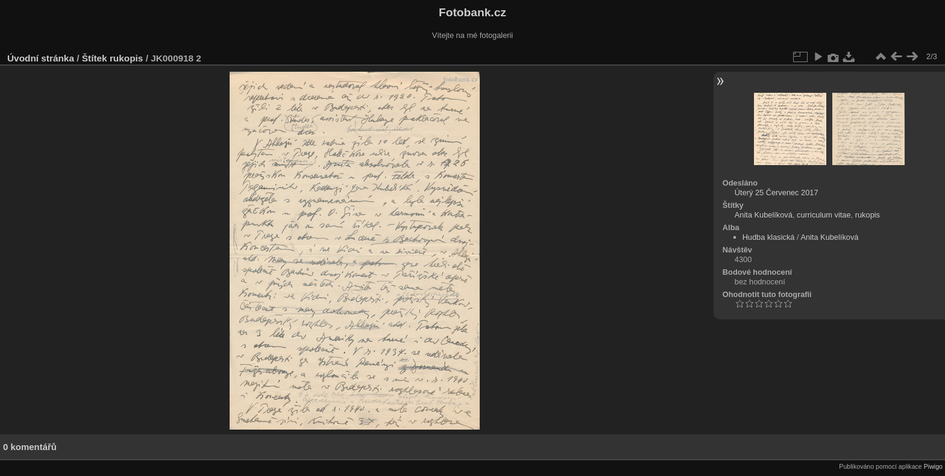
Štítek (94, 58)
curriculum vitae (824, 214)
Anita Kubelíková (764, 214)
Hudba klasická (768, 237)
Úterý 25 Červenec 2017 (776, 192)
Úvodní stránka (40, 58)
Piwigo (933, 466)
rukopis (126, 58)
